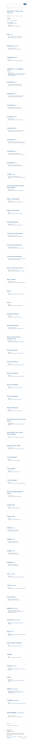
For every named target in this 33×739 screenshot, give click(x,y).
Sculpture (21, 85)
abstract (11, 73)
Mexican (16, 588)
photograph (17, 37)
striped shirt (19, 60)
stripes (22, 60)
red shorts (16, 74)
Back (10, 657)
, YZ (9, 677)
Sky (18, 74)
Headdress (16, 341)
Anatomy (11, 716)
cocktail (10, 37)
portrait (16, 60)
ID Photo (16, 680)
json (13, 725)
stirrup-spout (9, 424)
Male (15, 37)
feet (16, 73)
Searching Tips (9, 737)
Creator (12, 20)
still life (19, 496)
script (19, 448)
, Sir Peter (11, 574)
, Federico (11, 585)
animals (11, 471)
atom (7, 725)
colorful (14, 703)
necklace (15, 353)
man (11, 542)
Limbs (13, 387)
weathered (23, 282)
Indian (12, 448)
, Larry (10, 34)
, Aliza (12, 57)
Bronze (13, 85)
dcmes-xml (11, 725)
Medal (16, 85)
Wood (22, 190)
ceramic (11, 305)
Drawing (16, 634)
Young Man (9, 681)
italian (16, 703)
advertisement (13, 73)
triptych (15, 612)
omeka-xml (15, 725)
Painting (14, 60)
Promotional (13, 74)
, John (11, 23)
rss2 (17, 725)
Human (21, 611)
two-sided (11, 635)
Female (10, 448)
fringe (13, 437)
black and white (13, 680)
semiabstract (9, 623)
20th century (11, 611)
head (12, 588)
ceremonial (11, 437)
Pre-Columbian (16, 282)
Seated (21, 399)
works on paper (13, 75)
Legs (17, 73)
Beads (10, 190)
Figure (15, 483)
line (17, 703)
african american (15, 611)
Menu (8, 7)
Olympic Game (22, 73)
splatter (20, 74)
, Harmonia (12, 46)
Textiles (23, 437)
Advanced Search (24, 4)
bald (10, 680)
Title (10, 20)
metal (18, 190)
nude (21, 154)
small (21, 282)
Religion (21, 437)
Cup (10, 496)
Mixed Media (17, 177)
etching (10, 588)
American (11, 85)
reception (20, 37)
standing (20, 213)
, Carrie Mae (12, 608)
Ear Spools (11, 341)
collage (13, 177)
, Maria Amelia (13, 620)
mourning (15, 328)
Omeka (25, 737)
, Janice (11, 174)
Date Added (15, 20)
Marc (10, 631)
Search (25, 4)
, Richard (11, 666)
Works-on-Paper (22, 448)
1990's (10, 634)
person (16, 542)
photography (12, 612)
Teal (21, 74)
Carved (10, 213)
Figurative (13, 37)
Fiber (12, 190)
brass (12, 471)
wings (20, 588)
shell (22, 483)
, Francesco (13, 700)
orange (12, 60)
